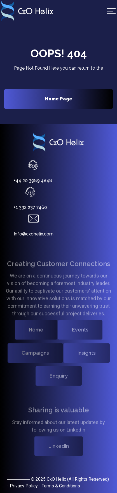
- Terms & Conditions (59, 486)
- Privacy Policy (22, 486)
